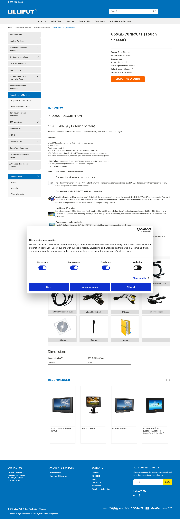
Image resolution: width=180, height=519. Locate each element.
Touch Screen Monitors (23, 28)
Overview (55, 108)
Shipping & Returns (58, 476)
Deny (49, 287)
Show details (139, 278)
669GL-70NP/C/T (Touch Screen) (64, 28)
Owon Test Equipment (19, 148)
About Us (41, 21)
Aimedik (14, 188)
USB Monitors (15, 122)
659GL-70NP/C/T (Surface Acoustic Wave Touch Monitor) (153, 430)
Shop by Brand (15, 176)
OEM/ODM (56, 21)
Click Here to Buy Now (120, 21)
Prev (166, 380)
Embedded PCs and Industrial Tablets (17, 77)
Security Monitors (17, 63)
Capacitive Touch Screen (21, 101)
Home (10, 28)
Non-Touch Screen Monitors (17, 114)
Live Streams (15, 70)
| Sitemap (41, 509)
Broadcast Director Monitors (18, 49)
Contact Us (84, 21)
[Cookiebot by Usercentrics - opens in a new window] (139, 230)
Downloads (100, 21)
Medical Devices (16, 41)
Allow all (131, 287)
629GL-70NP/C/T (89, 428)
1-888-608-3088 (15, 2)
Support (70, 21)
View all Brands (17, 194)
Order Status (55, 473)
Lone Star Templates (48, 514)
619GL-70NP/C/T (120, 428)
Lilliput (14, 182)
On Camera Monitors (18, 57)
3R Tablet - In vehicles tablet (19, 155)
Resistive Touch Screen (42, 28)
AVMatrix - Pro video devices (18, 165)
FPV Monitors (15, 128)
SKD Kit (12, 135)
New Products (15, 35)
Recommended (59, 380)
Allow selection (90, 287)
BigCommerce (24, 514)
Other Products (16, 141)
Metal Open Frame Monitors (17, 87)
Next (169, 380)
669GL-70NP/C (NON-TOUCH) (61, 429)
